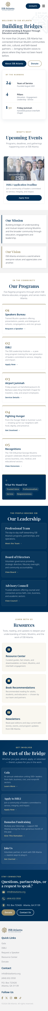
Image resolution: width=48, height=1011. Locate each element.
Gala (4, 943)
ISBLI (4, 948)
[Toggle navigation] (43, 6)
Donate (33, 6)
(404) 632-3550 (14, 898)
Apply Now (24, 198)
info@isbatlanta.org (16, 891)
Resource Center (9, 957)
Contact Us (25, 912)
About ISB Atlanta (14, 63)
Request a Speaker (10, 952)
